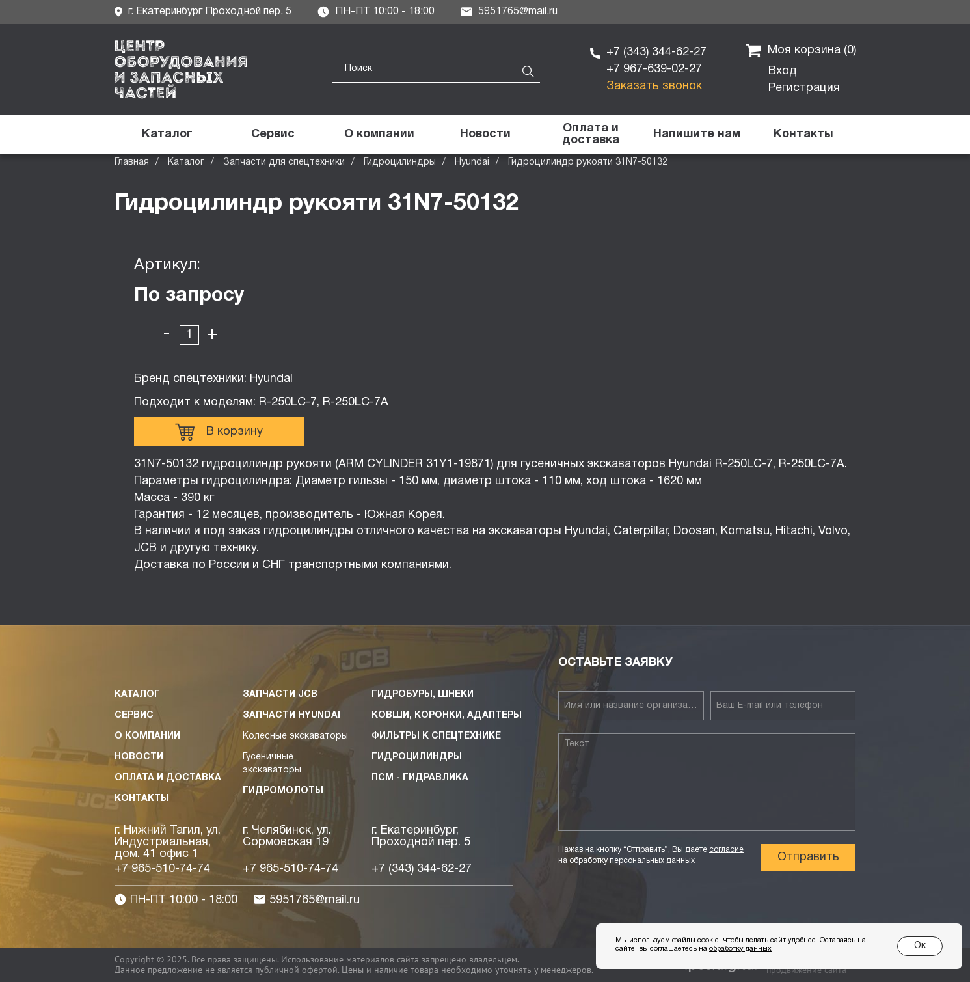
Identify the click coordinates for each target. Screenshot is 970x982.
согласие (726, 849)
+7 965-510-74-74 (162, 869)
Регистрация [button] (804, 88)
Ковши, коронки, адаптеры (446, 715)
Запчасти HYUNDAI (291, 715)
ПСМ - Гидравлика (419, 778)
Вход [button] (782, 71)
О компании (147, 736)
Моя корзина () (801, 50)
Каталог (186, 162)
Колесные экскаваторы (295, 736)
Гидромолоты (283, 791)
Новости (139, 757)
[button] (697, 134)
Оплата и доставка (168, 778)
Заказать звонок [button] (654, 86)
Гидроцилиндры (400, 162)
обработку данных (740, 949)
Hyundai (472, 162)
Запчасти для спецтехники (284, 162)
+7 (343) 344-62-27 (656, 52)
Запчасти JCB (280, 694)
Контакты (142, 799)
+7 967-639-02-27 (654, 69)
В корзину (219, 432)
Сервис (134, 715)
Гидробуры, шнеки (422, 694)
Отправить (808, 857)
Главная (132, 162)
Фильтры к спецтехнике (436, 736)
